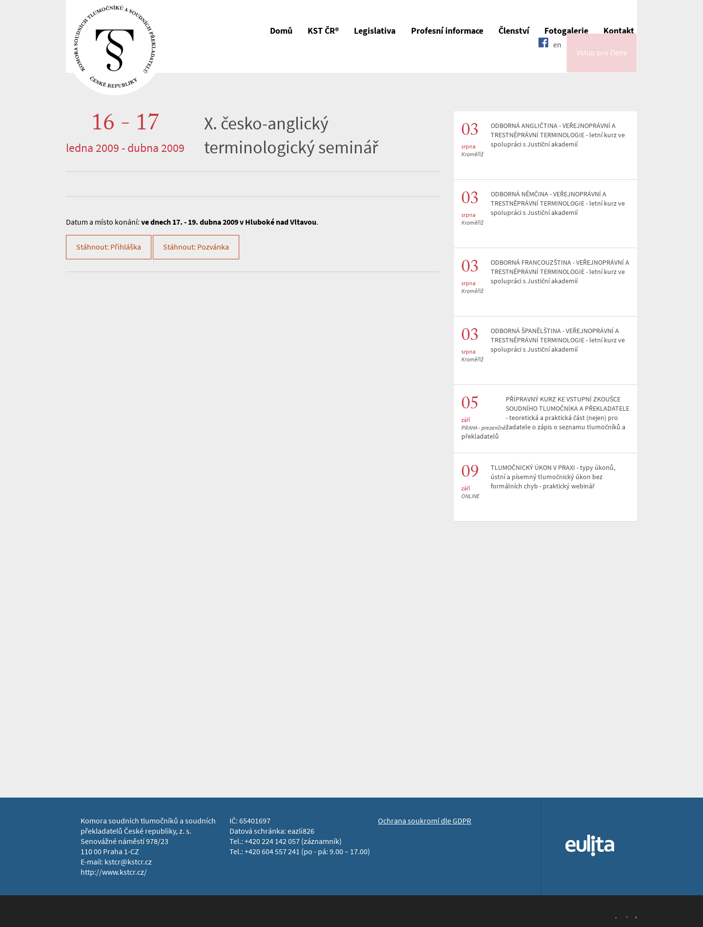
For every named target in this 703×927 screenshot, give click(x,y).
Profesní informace (447, 31)
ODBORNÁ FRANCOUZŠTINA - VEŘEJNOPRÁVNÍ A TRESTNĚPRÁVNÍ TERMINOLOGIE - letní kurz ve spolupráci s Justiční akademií (560, 272)
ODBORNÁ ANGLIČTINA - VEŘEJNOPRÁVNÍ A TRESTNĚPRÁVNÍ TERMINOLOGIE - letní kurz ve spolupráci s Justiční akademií (558, 135)
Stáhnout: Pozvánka (196, 247)
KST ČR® (323, 31)
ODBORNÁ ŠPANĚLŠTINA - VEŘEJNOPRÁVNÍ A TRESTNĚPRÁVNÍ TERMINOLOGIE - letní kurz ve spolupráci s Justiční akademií (558, 340)
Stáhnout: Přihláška (108, 247)
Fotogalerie (566, 31)
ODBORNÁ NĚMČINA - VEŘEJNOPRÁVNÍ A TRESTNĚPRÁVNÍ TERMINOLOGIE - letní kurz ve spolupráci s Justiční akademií (558, 203)
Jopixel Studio (625, 916)
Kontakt (618, 31)
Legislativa (374, 31)
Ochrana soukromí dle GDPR (424, 821)
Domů (281, 31)
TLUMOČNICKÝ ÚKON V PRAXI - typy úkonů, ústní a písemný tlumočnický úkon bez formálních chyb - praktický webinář (553, 477)
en (557, 60)
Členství (513, 31)
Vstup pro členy (602, 60)
